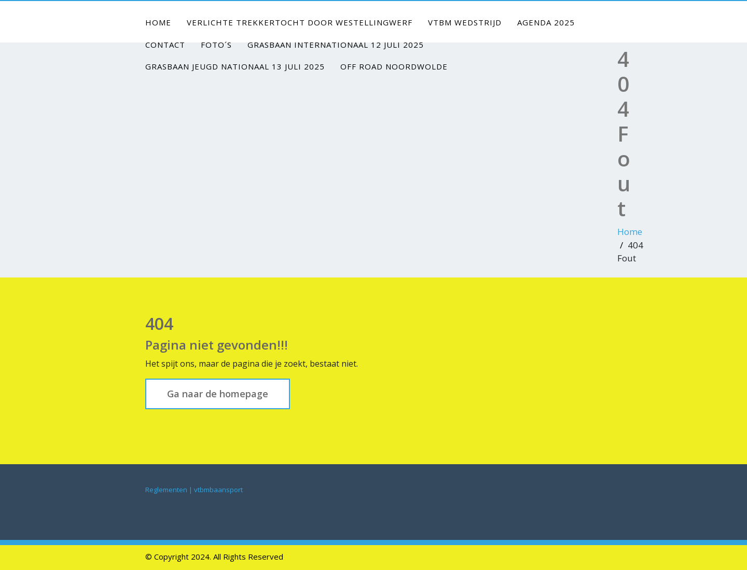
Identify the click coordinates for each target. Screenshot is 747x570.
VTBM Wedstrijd (465, 22)
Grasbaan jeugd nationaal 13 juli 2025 (235, 66)
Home (158, 22)
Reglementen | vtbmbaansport (194, 489)
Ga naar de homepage (217, 393)
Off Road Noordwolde (394, 66)
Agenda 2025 (546, 22)
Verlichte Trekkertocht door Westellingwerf (299, 22)
